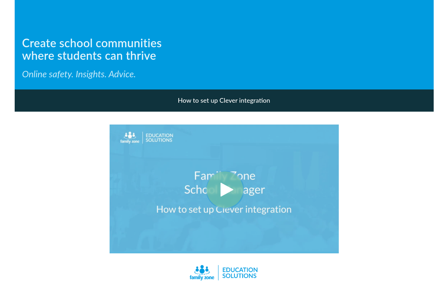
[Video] (224, 189)
